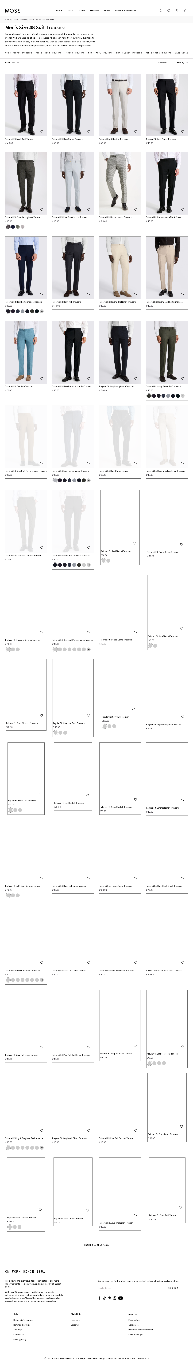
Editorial (75, 1325)
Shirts (107, 10)
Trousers (94, 10)
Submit (173, 1288)
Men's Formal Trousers (18, 52)
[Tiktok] (104, 1297)
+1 (42, 311)
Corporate (133, 1325)
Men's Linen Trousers (129, 52)
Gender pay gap (135, 1334)
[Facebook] (99, 1297)
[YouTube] (120, 1297)
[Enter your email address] (133, 1288)
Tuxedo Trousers (74, 52)
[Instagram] (114, 1297)
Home (8, 19)
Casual (81, 10)
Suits (70, 10)
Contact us (18, 1334)
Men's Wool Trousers (100, 52)
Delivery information (23, 1320)
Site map (17, 1329)
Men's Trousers (20, 19)
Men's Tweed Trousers (48, 52)
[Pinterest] (109, 1297)
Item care (75, 1320)
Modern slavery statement (140, 1329)
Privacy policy (19, 1339)
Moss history (134, 1320)
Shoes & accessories (125, 10)
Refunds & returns (21, 1325)
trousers (43, 34)
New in (59, 10)
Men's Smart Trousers (158, 52)
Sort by (182, 62)
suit (87, 41)
